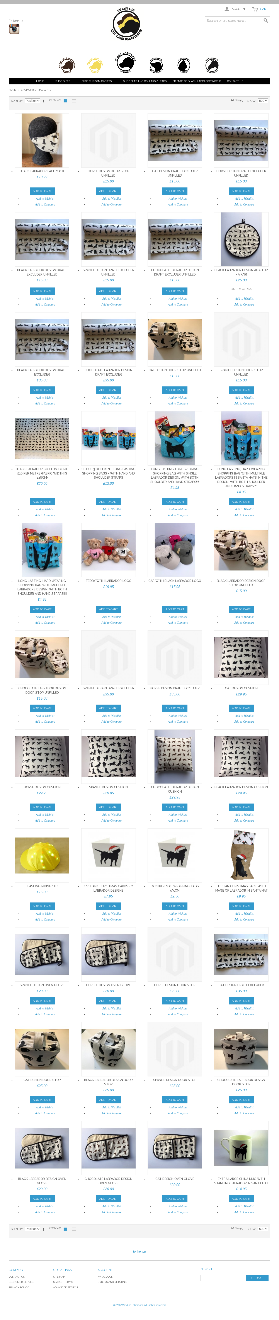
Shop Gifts (62, 81)
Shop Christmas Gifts (97, 81)
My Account (106, 1276)
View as (54, 100)
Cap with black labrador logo (174, 581)
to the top (139, 1251)
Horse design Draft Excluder (175, 688)
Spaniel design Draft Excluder (108, 688)
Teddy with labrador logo (108, 581)
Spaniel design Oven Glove (42, 985)
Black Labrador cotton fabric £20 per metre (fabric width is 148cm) (42, 473)
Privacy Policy (19, 1287)
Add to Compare (45, 204)
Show (251, 100)
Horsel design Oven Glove (108, 985)
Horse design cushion (42, 787)
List (73, 101)
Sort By (17, 100)
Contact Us (235, 81)
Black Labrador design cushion (241, 787)
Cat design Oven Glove (174, 1179)
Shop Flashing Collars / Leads (145, 81)
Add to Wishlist (45, 198)
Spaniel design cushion (108, 787)
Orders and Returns (112, 1281)
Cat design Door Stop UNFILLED (175, 370)
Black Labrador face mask (42, 171)
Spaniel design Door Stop (174, 1080)
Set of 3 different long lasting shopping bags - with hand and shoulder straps (109, 473)
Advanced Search (65, 1287)
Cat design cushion (241, 688)
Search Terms (63, 1281)
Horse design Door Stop (175, 985)
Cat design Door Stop (42, 1080)
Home (40, 81)
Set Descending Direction (44, 101)
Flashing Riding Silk (42, 886)
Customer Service (21, 1281)
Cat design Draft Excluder (241, 985)
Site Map (59, 1276)
